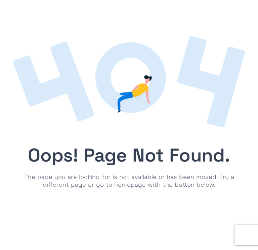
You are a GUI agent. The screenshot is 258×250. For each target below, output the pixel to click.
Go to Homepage (129, 205)
